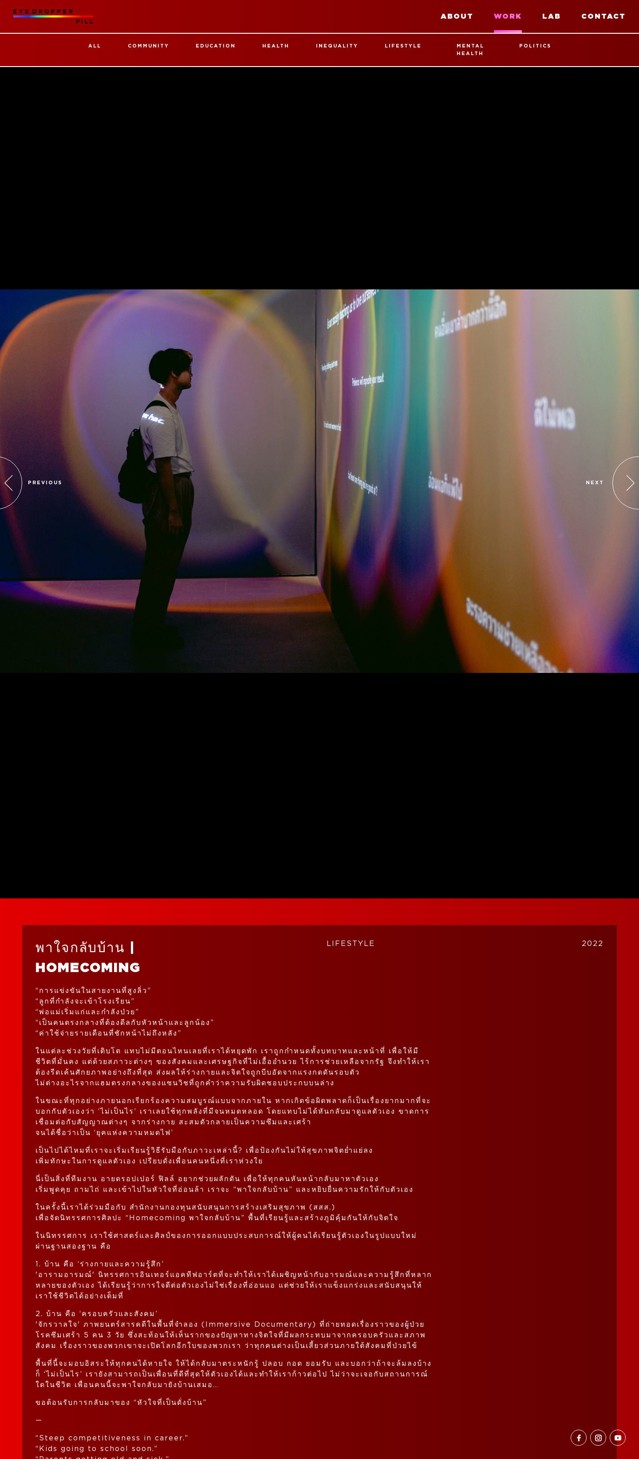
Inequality (337, 45)
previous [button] (45, 482)
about (457, 16)
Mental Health (470, 49)
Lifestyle (403, 45)
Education (216, 45)
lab (551, 16)
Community (148, 45)
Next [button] (595, 482)
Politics (535, 45)
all (94, 45)
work (508, 16)
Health (275, 45)
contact (603, 16)
